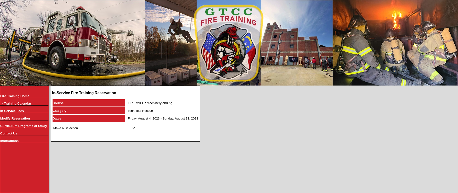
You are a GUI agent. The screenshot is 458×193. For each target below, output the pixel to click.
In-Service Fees (12, 111)
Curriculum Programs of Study (23, 126)
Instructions (9, 141)
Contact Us (8, 133)
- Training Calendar (15, 103)
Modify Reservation (15, 118)
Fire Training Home (14, 96)
